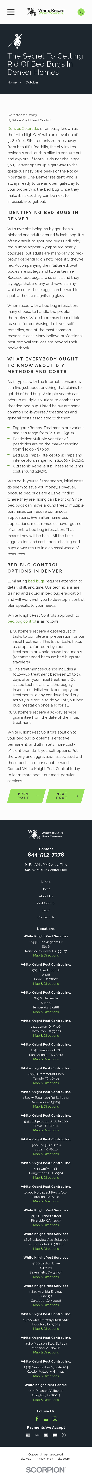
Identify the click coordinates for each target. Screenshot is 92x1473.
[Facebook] (37, 1419)
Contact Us (46, 917)
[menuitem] (26, 1459)
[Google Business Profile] (46, 1419)
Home (45, 889)
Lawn (46, 910)
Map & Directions (46, 955)
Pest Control (45, 903)
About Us (46, 896)
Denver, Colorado (22, 128)
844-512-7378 (46, 854)
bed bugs (36, 581)
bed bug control (21, 621)
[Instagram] (55, 1419)
